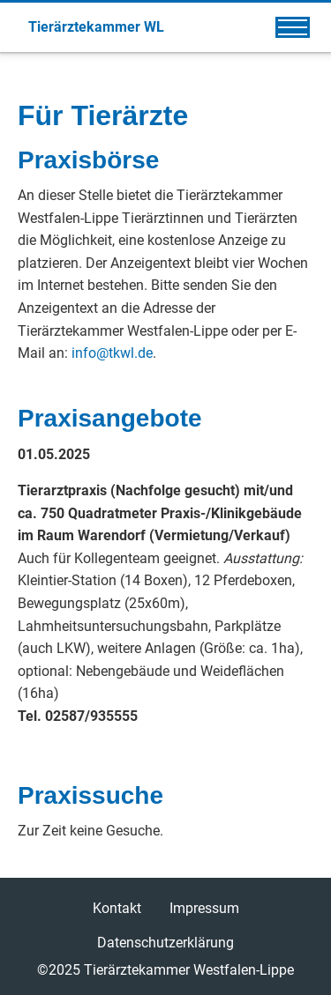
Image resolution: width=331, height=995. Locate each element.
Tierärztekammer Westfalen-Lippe (189, 970)
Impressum (204, 908)
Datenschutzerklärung (165, 942)
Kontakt (117, 908)
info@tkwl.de (112, 353)
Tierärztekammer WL (96, 27)
